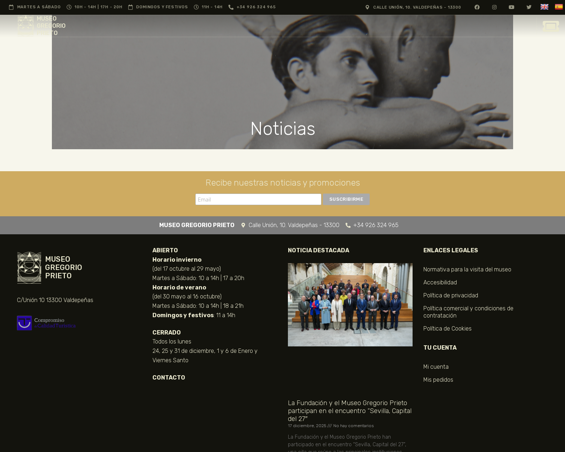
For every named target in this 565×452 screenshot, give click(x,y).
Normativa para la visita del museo (467, 269)
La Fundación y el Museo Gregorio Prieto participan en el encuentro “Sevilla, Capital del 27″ (349, 411)
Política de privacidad (450, 295)
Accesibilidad (440, 282)
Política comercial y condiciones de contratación (468, 312)
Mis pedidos (438, 379)
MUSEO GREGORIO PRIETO (51, 25)
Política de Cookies (447, 328)
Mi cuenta (436, 366)
